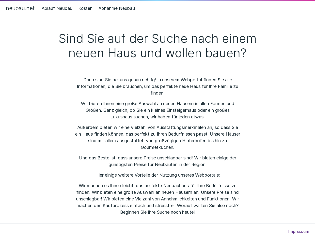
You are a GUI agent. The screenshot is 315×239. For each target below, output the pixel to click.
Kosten (85, 8)
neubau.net (20, 8)
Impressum (298, 231)
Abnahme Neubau (116, 8)
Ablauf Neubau (57, 8)
